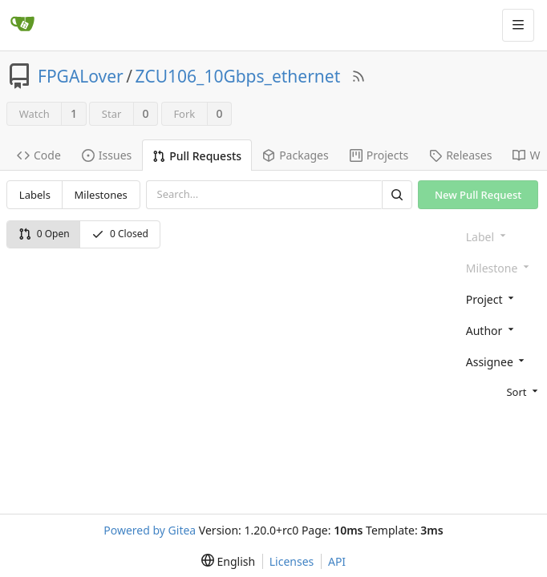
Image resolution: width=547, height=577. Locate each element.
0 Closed (119, 233)
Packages (295, 155)
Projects (379, 155)
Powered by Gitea (149, 530)
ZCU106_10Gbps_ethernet (238, 76)
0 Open (44, 233)
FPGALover (81, 76)
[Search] (397, 194)
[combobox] (500, 298)
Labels (35, 195)
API (337, 561)
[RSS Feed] (358, 76)
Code (39, 155)
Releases (460, 155)
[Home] (22, 24)
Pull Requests (196, 155)
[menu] (500, 391)
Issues (107, 155)
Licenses (291, 561)
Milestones (101, 195)
